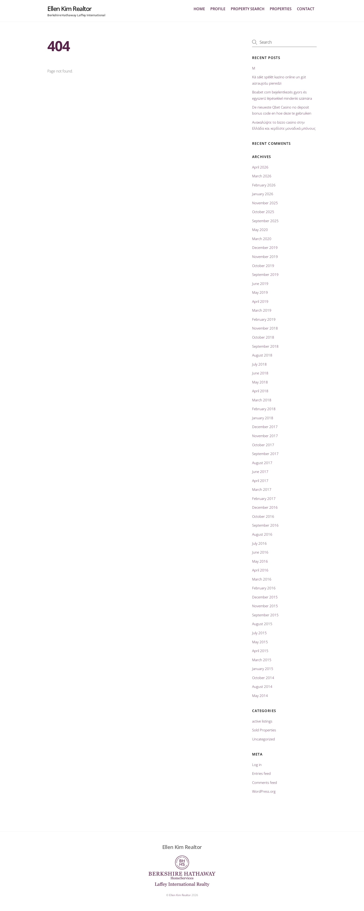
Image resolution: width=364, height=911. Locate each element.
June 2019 (260, 283)
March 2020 (261, 239)
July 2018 (259, 364)
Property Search (247, 9)
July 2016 (259, 543)
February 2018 (264, 409)
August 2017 (262, 462)
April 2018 (260, 391)
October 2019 (263, 265)
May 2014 (260, 695)
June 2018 (260, 373)
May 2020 (260, 230)
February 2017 (264, 498)
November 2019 (265, 256)
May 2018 (260, 382)
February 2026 (264, 185)
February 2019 (264, 319)
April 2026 (260, 167)
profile (217, 9)
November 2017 (265, 436)
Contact (305, 9)
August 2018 (262, 355)
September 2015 (265, 615)
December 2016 (265, 507)
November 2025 (265, 203)
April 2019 (260, 301)
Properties (281, 9)
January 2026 (262, 194)
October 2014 (263, 677)
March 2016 (261, 579)
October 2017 (263, 444)
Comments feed (264, 782)
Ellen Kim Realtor (180, 895)
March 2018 (261, 400)
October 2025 (263, 212)
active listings (262, 721)
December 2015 (265, 597)
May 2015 (260, 642)
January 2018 (262, 418)
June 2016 (260, 552)
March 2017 (261, 489)
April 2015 (260, 651)
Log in (257, 764)
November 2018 (265, 328)
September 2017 (265, 454)
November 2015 (265, 606)
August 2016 (262, 534)
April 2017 (260, 480)
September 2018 (265, 346)
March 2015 (261, 659)
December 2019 (265, 247)
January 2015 (262, 669)
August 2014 (262, 686)
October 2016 (263, 516)
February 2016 (264, 588)
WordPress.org (264, 791)
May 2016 (260, 561)
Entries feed (261, 773)
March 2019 (261, 310)
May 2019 (260, 292)
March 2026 (261, 176)
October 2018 (263, 337)
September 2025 (265, 220)
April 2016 (260, 570)
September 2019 (265, 274)
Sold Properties (264, 730)
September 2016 (265, 525)
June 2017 (260, 471)
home (199, 9)
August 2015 (262, 624)
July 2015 (259, 633)
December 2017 (265, 427)
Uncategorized (263, 739)
